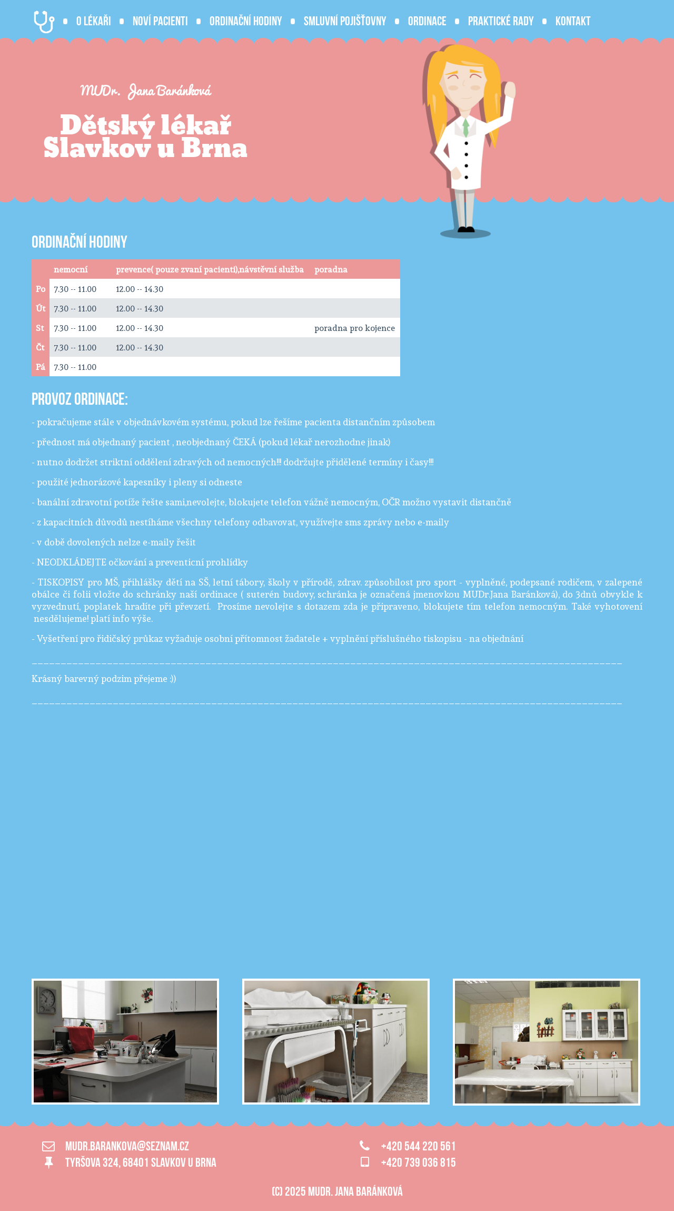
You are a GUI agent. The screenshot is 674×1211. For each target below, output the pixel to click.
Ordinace (427, 21)
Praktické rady (501, 21)
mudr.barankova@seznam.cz (127, 1146)
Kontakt (573, 21)
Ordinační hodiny (246, 21)
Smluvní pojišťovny (345, 21)
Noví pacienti (160, 21)
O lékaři (93, 21)
